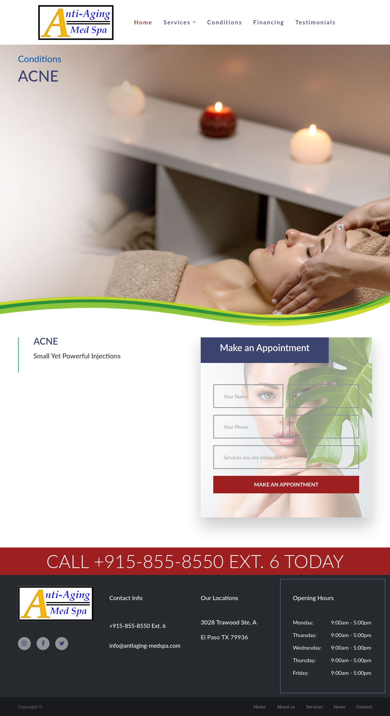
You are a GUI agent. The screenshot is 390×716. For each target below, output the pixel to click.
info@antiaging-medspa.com (145, 645)
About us (286, 707)
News (339, 707)
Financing (269, 22)
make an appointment (286, 484)
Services (176, 22)
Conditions (224, 22)
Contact (364, 707)
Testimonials (316, 22)
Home (143, 22)
